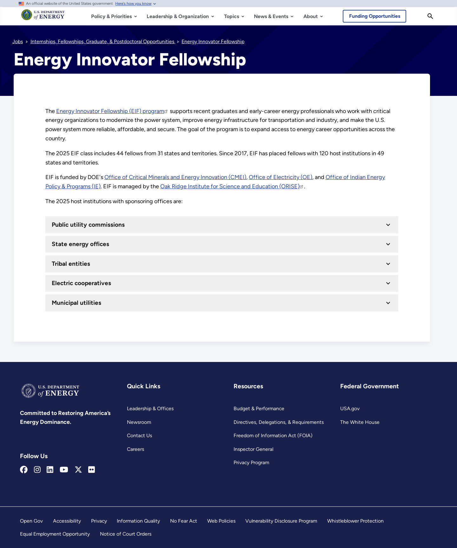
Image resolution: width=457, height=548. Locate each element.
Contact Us (139, 435)
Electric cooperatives (81, 283)
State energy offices (80, 244)
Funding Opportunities (374, 16)
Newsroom (139, 422)
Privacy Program (251, 462)
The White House (360, 422)
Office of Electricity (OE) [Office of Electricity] (280, 177)
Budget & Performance (259, 408)
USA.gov (350, 408)
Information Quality (138, 521)
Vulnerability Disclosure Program (281, 521)
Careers (135, 449)
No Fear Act (183, 521)
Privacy (99, 521)
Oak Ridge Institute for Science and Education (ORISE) (232, 186)
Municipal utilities (76, 302)
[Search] (430, 16)
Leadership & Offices (150, 408)
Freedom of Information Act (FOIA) (273, 435)
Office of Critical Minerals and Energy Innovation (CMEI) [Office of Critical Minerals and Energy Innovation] (175, 177)
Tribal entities (71, 263)
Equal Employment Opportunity (55, 534)
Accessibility (67, 521)
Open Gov (31, 521)
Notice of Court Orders (125, 534)
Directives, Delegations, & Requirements (279, 422)
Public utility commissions (88, 224)
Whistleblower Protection (355, 521)
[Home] (43, 18)
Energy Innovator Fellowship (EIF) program (112, 111)
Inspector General (253, 449)
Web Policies (221, 521)
